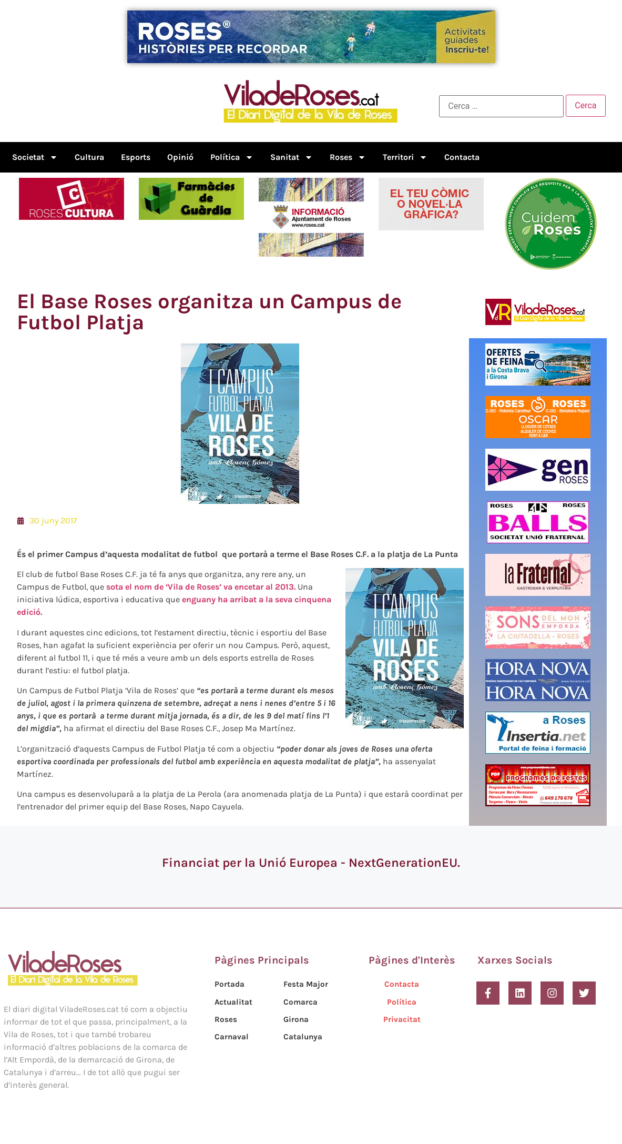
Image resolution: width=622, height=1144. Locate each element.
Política (231, 157)
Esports (135, 157)
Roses (348, 157)
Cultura (89, 157)
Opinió (180, 157)
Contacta (462, 157)
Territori (405, 157)
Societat (35, 157)
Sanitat (291, 157)
